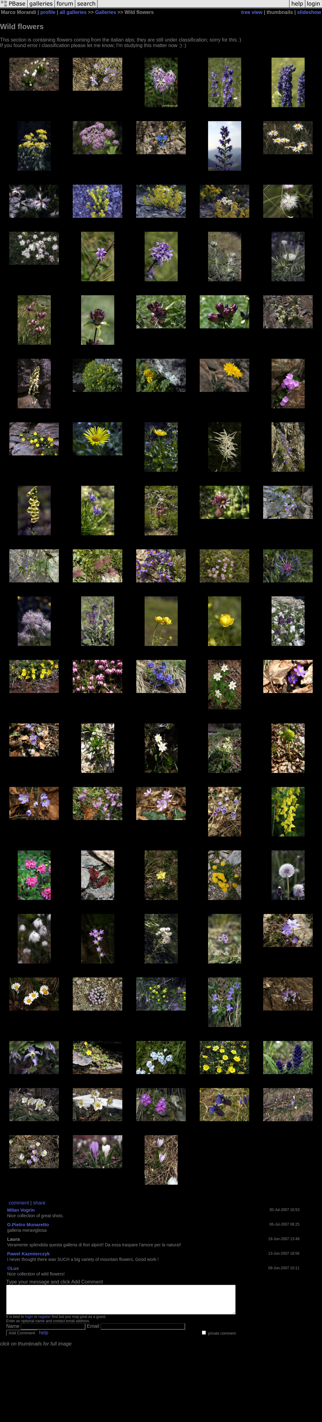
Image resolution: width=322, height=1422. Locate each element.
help (43, 1338)
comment (19, 1202)
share (39, 1202)
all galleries (72, 12)
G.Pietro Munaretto (28, 1224)
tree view (251, 12)
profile (47, 12)
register (44, 1322)
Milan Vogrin (21, 1210)
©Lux (13, 1268)
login (29, 1322)
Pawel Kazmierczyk (28, 1253)
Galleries (105, 12)
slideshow (309, 12)
